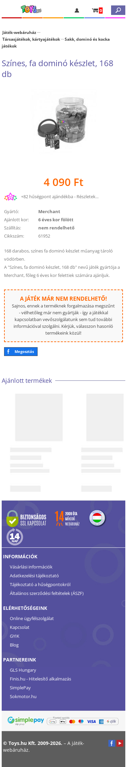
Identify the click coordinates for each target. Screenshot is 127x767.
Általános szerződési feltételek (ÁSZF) (47, 593)
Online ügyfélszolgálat (32, 618)
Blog (14, 645)
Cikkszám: (14, 236)
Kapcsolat (19, 627)
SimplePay (20, 688)
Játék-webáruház (19, 32)
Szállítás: (12, 228)
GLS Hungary (23, 670)
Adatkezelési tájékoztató (34, 576)
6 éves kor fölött (55, 220)
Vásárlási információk (31, 567)
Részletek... (88, 196)
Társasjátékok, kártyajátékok (31, 39)
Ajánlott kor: (16, 220)
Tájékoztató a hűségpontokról (40, 584)
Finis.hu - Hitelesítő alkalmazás (40, 679)
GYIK (14, 636)
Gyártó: (11, 211)
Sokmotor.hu (23, 696)
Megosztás (24, 351)
